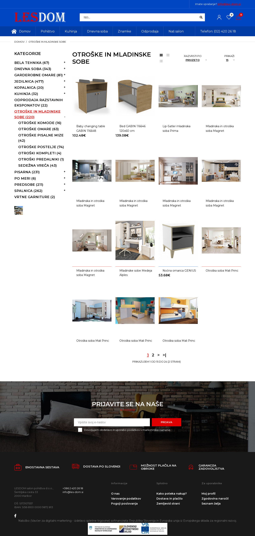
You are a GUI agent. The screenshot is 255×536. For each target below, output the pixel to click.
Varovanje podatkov (126, 498)
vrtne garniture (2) (34, 197)
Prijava (166, 422)
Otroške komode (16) (39, 123)
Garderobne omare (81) (38, 75)
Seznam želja (211, 503)
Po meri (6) (25, 178)
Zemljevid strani (168, 503)
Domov (19, 41)
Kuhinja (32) (26, 94)
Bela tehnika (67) (31, 63)
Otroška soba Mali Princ (222, 270)
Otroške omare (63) (38, 129)
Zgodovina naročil (215, 498)
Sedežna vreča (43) (37, 165)
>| (164, 355)
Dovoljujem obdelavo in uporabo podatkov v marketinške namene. (127, 430)
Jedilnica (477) (29, 81)
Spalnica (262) (28, 191)
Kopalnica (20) (29, 88)
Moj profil (208, 493)
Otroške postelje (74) (41, 147)
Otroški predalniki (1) (41, 159)
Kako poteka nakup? (171, 493)
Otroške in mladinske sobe (47, 41)
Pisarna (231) (27, 172)
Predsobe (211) (28, 185)
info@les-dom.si (229, 4)
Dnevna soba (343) (32, 69)
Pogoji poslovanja (124, 503)
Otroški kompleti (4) (39, 153)
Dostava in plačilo (169, 498)
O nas (115, 493)
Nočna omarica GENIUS (179, 270)
